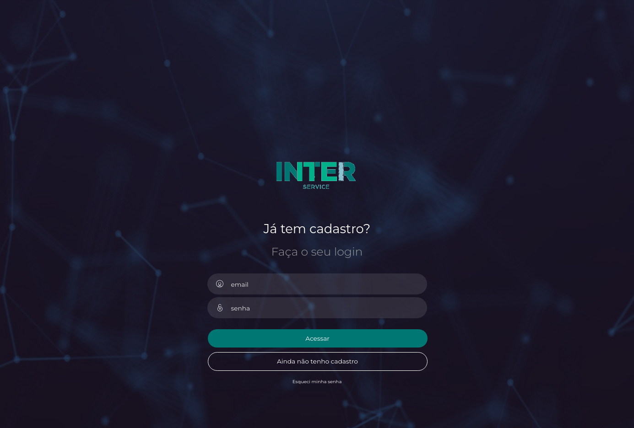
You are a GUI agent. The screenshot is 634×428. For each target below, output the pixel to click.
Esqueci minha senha (317, 382)
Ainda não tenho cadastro (317, 361)
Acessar (317, 338)
